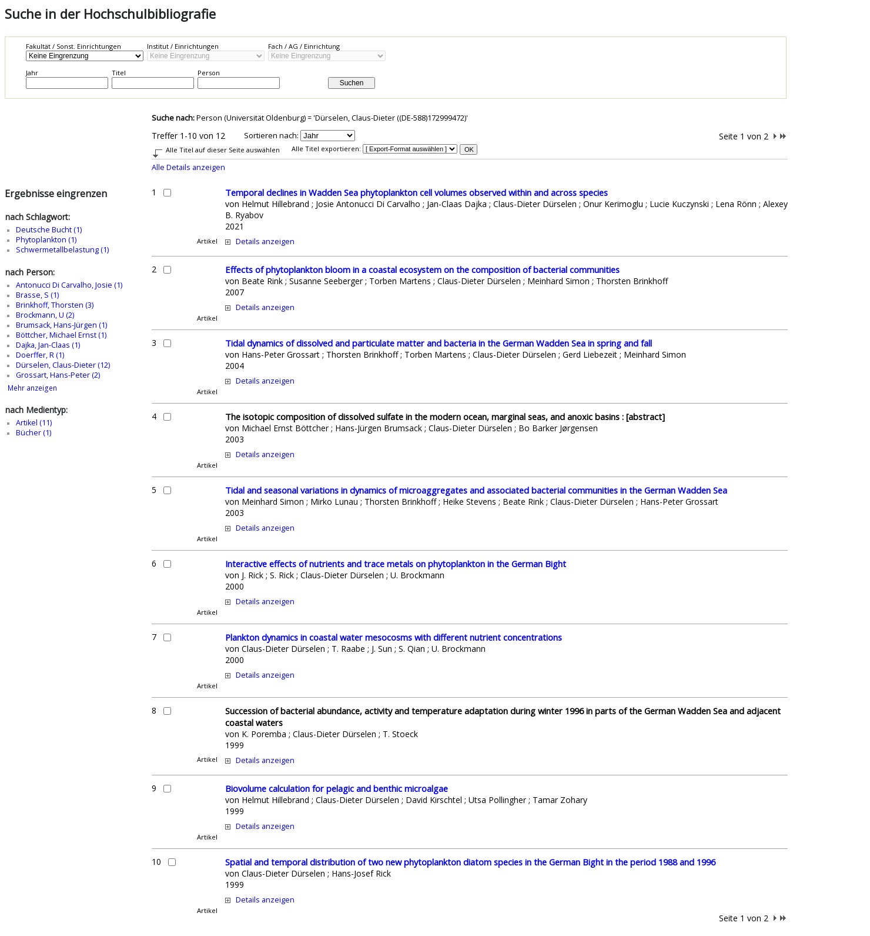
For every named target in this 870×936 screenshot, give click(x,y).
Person (209, 72)
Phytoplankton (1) (46, 240)
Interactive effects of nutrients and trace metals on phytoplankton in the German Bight (395, 563)
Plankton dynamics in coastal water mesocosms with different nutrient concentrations (393, 637)
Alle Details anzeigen (188, 167)
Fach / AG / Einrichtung (304, 46)
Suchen (352, 83)
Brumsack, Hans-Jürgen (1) (61, 325)
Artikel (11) (34, 423)
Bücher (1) (33, 433)
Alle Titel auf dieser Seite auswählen (223, 149)
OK (469, 149)
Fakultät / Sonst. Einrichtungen (73, 46)
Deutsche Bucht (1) (49, 230)
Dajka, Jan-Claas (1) (48, 345)
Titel (119, 72)
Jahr (32, 72)
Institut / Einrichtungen (183, 46)
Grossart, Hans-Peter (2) (58, 375)
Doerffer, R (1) (40, 355)
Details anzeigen (265, 242)
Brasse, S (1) (37, 295)
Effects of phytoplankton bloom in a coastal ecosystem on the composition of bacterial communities (422, 269)
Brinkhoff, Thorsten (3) (54, 305)
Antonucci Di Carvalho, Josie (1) (69, 285)
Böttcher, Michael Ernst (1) (61, 335)
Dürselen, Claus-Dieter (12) (63, 365)
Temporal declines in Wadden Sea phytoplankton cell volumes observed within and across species (416, 192)
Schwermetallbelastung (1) (62, 250)
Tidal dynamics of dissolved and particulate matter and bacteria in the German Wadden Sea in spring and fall (438, 343)
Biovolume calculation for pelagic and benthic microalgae (336, 788)
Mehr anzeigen (32, 388)
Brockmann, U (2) (45, 315)
